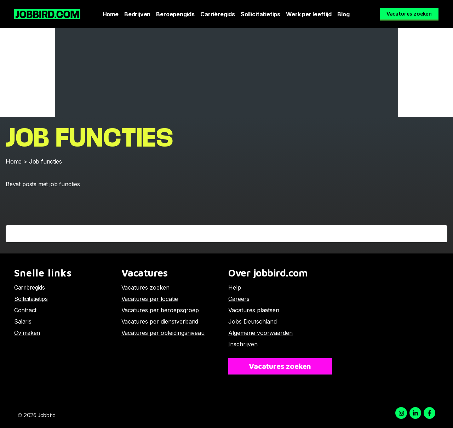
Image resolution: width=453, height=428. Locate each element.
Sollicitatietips (260, 14)
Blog (343, 14)
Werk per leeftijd (309, 14)
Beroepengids (175, 14)
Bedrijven (137, 14)
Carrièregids (217, 14)
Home (111, 14)
